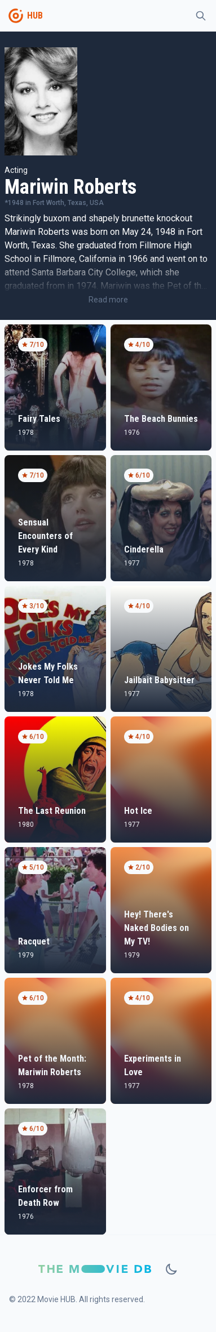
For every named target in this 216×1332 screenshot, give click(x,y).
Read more (108, 299)
